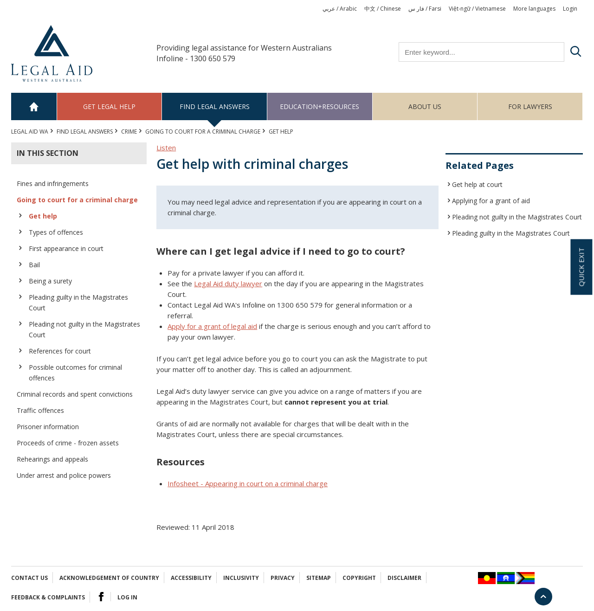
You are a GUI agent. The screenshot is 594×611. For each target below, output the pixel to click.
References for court (60, 351)
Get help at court (477, 184)
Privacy (283, 578)
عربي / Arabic (340, 9)
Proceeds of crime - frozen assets (68, 442)
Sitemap (318, 578)
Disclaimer (404, 578)
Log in (127, 597)
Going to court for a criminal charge (202, 131)
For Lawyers (530, 106)
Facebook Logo (101, 596)
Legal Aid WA (29, 131)
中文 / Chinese (382, 9)
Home (34, 106)
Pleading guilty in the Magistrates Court (78, 302)
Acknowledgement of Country (109, 578)
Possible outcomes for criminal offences (75, 372)
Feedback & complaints (48, 597)
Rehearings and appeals (52, 459)
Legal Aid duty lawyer (228, 283)
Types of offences (56, 232)
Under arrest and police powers (64, 475)
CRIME (129, 131)
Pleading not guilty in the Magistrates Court (84, 329)
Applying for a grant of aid (491, 200)
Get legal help (109, 106)
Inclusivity (241, 578)
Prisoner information (48, 426)
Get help (43, 216)
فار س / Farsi (424, 9)
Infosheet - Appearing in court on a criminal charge (248, 483)
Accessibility (191, 578)
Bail (34, 264)
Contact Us (29, 578)
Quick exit (581, 266)
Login (570, 9)
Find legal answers (215, 106)
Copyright (359, 578)
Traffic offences (40, 410)
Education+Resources (319, 106)
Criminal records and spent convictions (75, 394)
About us (424, 106)
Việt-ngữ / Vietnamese (477, 9)
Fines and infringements (53, 183)
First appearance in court (66, 248)
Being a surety (50, 281)
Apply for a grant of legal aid (212, 326)
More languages (534, 9)
